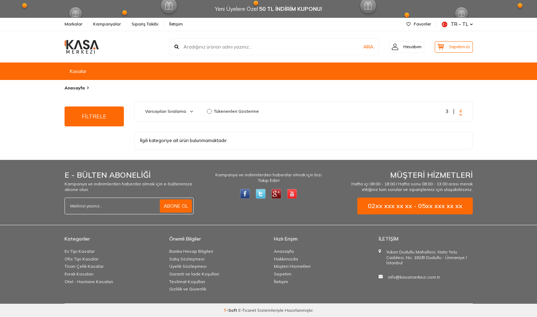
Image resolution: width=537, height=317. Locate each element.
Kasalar (78, 71)
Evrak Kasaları (79, 274)
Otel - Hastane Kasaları (89, 281)
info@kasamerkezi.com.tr (414, 277)
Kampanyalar (107, 24)
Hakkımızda (286, 258)
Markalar (73, 24)
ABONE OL (176, 206)
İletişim (176, 24)
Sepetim (282, 274)
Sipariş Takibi (145, 24)
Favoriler (419, 24)
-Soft (230, 310)
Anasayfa (75, 87)
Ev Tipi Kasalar (80, 251)
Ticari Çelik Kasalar (84, 266)
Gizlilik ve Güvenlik (187, 289)
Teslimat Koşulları (187, 281)
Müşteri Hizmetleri (292, 266)
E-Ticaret (247, 310)
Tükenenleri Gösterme (233, 111)
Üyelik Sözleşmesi (188, 266)
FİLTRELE (94, 116)
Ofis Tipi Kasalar (81, 258)
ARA (364, 47)
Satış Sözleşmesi (186, 258)
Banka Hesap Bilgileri (191, 251)
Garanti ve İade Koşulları (194, 274)
